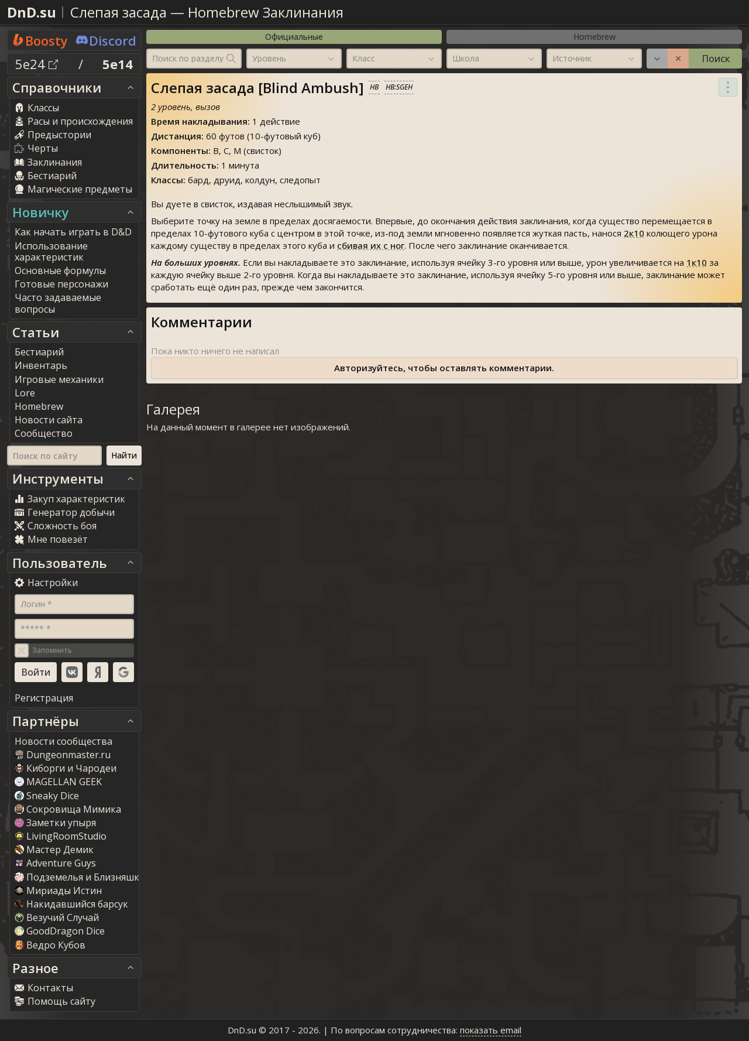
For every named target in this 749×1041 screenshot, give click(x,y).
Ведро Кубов (50, 945)
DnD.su (31, 12)
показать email (490, 1030)
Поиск (716, 58)
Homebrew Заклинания (265, 12)
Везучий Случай (57, 917)
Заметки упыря (55, 822)
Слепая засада (118, 12)
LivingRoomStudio (60, 836)
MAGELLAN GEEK (58, 781)
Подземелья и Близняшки (80, 877)
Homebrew (594, 36)
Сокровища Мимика (68, 809)
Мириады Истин (58, 890)
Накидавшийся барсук (71, 904)
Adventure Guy (55, 863)
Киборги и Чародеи (65, 768)
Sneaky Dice (47, 795)
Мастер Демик (54, 849)
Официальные (294, 36)
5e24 (36, 63)
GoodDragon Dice (60, 930)
